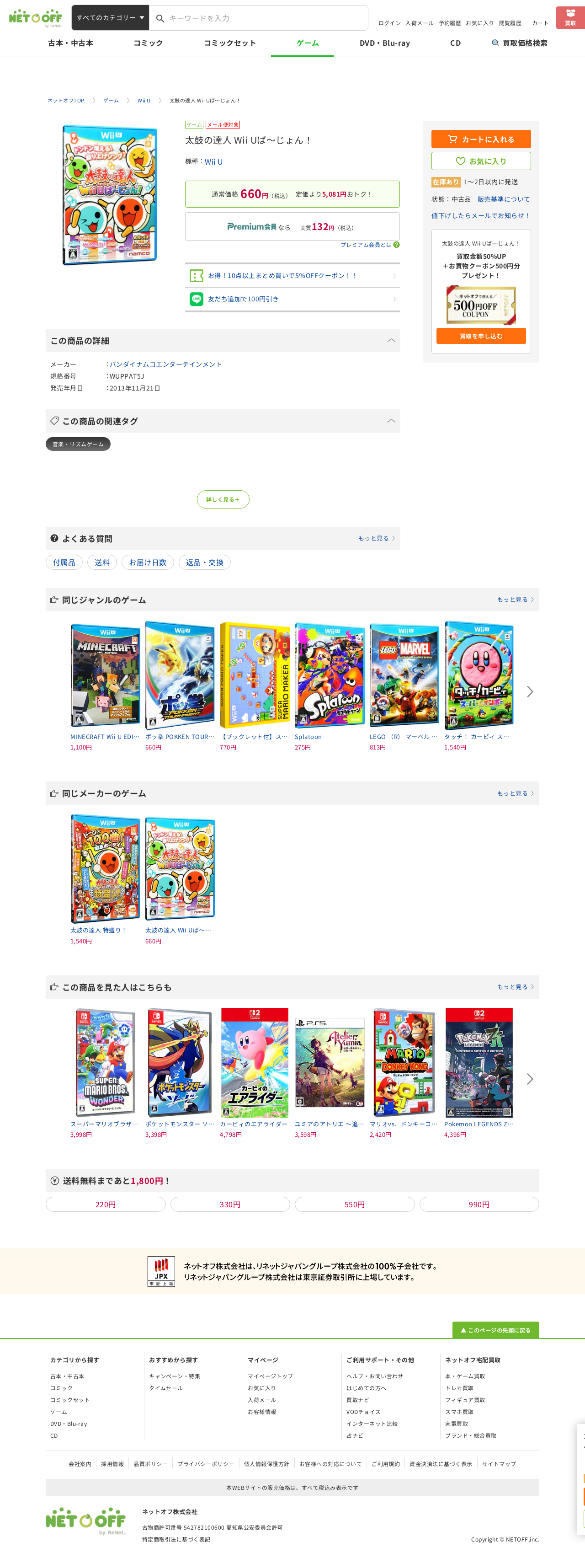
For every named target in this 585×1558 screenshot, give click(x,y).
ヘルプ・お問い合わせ (375, 1376)
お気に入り (480, 23)
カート (540, 23)
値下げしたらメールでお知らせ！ (481, 215)
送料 (102, 562)
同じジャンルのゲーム (298, 599)
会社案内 (80, 1463)
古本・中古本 (70, 42)
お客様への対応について (330, 1463)
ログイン (389, 23)
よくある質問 (229, 538)
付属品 (64, 562)
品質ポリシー (150, 1463)
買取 (570, 23)
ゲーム (308, 42)
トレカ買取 (459, 1388)
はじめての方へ (366, 1388)
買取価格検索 (520, 42)
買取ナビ (357, 1399)
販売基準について (504, 198)
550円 (355, 1204)
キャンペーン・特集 (174, 1376)
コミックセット (230, 42)
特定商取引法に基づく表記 (176, 1539)
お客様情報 (262, 1411)
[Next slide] (530, 692)
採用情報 (112, 1463)
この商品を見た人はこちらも (298, 987)
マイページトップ (270, 1376)
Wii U (214, 161)
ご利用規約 (386, 1463)
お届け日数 (147, 562)
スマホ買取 (459, 1411)
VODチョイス (363, 1411)
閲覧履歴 (510, 23)
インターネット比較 (372, 1423)
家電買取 (456, 1423)
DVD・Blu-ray (385, 42)
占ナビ (354, 1435)
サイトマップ (499, 1463)
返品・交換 (204, 562)
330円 (230, 1204)
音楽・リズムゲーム (78, 444)
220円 (106, 1204)
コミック (148, 42)
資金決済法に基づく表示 (441, 1463)
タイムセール (166, 1388)
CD (455, 42)
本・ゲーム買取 (465, 1376)
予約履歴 (450, 23)
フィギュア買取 (465, 1399)
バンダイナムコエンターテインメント (166, 364)
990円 (479, 1204)
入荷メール (419, 23)
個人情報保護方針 (267, 1463)
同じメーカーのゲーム (298, 793)
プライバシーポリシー (205, 1463)
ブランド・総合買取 (470, 1435)
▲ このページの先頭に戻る (496, 1330)
